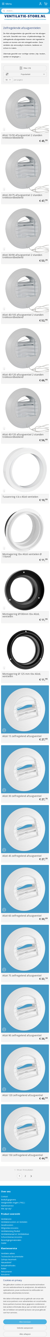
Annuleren (5, 1274)
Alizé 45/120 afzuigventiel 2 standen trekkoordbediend (22, 375)
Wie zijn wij (6, 1208)
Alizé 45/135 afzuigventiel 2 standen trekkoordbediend (22, 435)
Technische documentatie (12, 1256)
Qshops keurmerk (8, 1259)
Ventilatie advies (8, 1253)
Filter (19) (25, 68)
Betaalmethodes (8, 1265)
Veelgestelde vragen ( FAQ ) (13, 1202)
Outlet (4, 1243)
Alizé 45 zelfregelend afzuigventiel (21, 856)
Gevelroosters (7, 1225)
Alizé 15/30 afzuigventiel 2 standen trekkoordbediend (22, 136)
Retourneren (6, 1271)
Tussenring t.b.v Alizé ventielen (20, 496)
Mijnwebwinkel (33, 1332)
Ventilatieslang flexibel (10, 1231)
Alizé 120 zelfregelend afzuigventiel (22, 1095)
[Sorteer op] (25, 74)
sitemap (30, 1328)
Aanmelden (8, 1316)
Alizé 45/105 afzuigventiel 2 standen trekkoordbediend (22, 316)
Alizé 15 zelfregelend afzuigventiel (21, 736)
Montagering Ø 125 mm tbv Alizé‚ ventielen (21, 675)
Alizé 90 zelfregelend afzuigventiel (21, 1035)
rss (36, 1328)
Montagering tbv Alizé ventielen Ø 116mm (22, 555)
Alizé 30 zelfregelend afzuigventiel (21, 796)
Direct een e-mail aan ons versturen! (16, 1300)
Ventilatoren (6, 1219)
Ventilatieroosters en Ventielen (14, 1222)
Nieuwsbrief (6, 1262)
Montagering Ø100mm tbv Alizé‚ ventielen (20, 615)
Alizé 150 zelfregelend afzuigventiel (22, 1155)
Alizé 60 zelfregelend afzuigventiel (21, 915)
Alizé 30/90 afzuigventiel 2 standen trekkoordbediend (22, 256)
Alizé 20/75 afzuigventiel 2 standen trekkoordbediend (22, 196)
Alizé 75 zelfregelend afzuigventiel (21, 975)
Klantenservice (7, 1205)
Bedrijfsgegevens (8, 1199)
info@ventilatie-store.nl (13, 1291)
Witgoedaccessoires (9, 1228)
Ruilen (3, 1268)
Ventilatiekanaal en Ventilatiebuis (15, 1234)
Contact (4, 1196)
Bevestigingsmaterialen (11, 1240)
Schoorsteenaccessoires (11, 1237)
